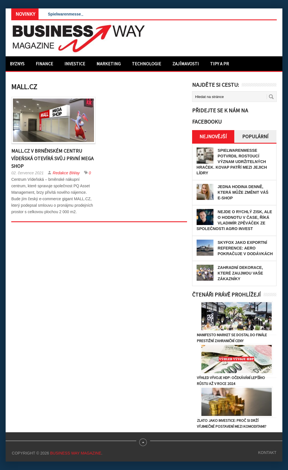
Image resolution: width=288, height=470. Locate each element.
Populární (255, 136)
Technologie (146, 63)
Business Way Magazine (75, 453)
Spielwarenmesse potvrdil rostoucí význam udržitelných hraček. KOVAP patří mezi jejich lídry (232, 161)
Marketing (108, 63)
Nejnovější (213, 136)
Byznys (17, 63)
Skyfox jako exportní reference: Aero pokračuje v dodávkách (245, 248)
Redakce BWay (66, 173)
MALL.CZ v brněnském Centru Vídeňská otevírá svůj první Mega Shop (52, 158)
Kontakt (267, 452)
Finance (44, 63)
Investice (74, 63)
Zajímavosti (185, 63)
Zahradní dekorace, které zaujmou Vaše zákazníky (240, 273)
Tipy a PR (219, 63)
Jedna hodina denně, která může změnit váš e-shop (243, 192)
